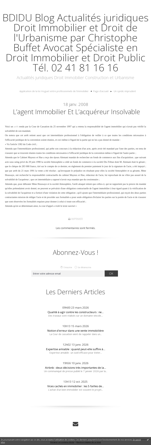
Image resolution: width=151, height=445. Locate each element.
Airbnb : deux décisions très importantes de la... (75, 367)
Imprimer (75, 219)
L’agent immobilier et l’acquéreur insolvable (76, 111)
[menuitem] (55, 91)
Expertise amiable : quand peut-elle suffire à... (75, 349)
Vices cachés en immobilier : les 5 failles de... (75, 386)
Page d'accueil (100, 91)
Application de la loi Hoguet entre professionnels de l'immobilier (54, 91)
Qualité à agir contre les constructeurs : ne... (76, 312)
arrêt (16, 126)
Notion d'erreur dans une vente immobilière (75, 330)
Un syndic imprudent (125, 91)
